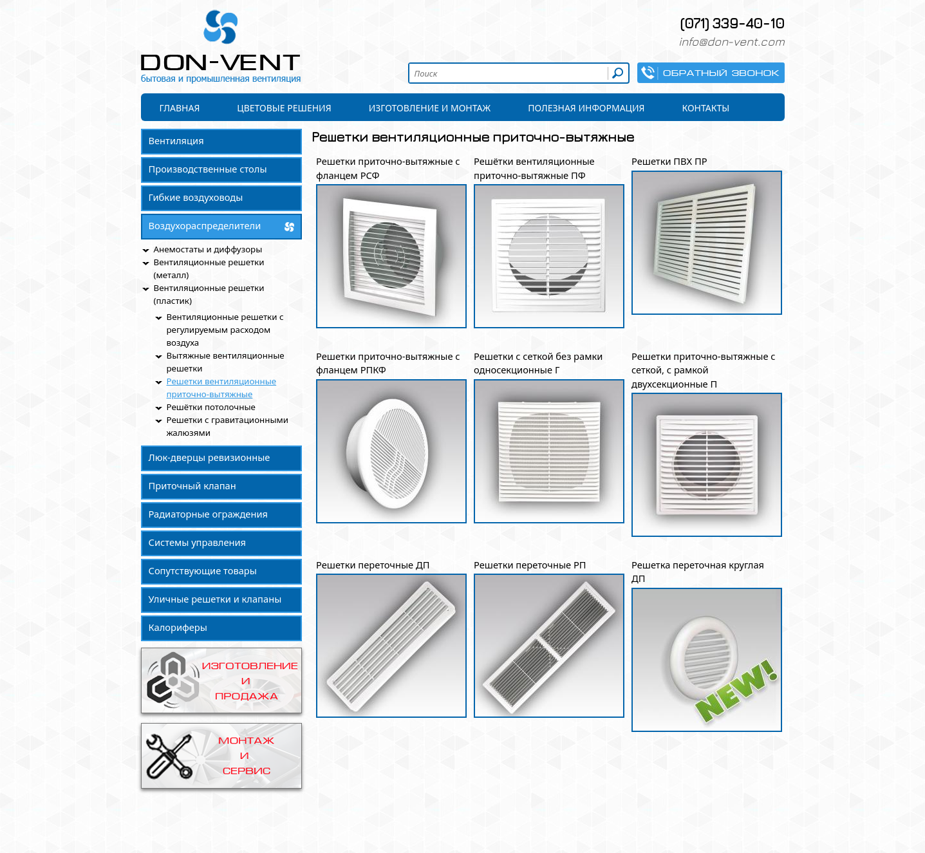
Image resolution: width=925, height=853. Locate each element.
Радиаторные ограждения (208, 513)
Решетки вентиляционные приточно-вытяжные (222, 387)
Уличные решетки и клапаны (215, 598)
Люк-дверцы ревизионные (209, 457)
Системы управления (198, 542)
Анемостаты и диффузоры (208, 249)
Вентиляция (176, 140)
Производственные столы (208, 168)
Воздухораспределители (205, 225)
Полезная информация (586, 108)
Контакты (706, 108)
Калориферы (178, 627)
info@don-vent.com (731, 41)
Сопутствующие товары (203, 570)
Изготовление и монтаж (430, 108)
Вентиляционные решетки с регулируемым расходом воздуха (225, 329)
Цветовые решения (284, 108)
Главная (180, 108)
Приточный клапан (192, 485)
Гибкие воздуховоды (196, 197)
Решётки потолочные (211, 407)
